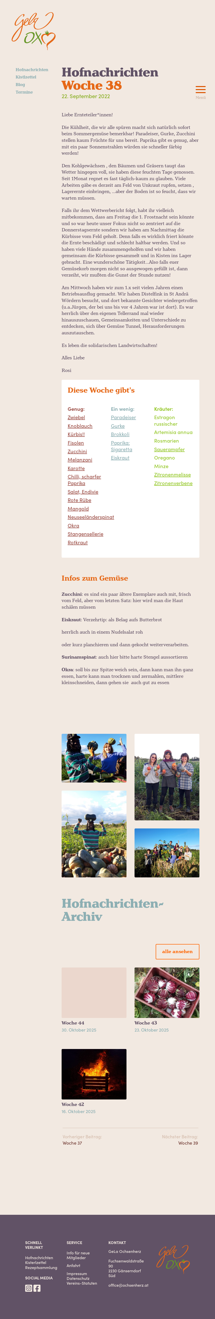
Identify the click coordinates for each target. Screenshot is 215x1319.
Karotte (76, 467)
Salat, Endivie (83, 491)
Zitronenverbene (173, 482)
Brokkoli (120, 433)
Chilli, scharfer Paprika (84, 479)
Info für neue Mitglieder (78, 1255)
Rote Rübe (79, 499)
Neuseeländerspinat (91, 516)
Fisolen (76, 442)
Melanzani (80, 459)
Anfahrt (73, 1265)
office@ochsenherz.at (128, 1285)
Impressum (77, 1273)
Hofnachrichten (32, 70)
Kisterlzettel (35, 1262)
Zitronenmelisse (172, 474)
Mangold (78, 508)
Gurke (118, 425)
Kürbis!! (76, 433)
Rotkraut (78, 542)
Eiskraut (120, 457)
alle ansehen (177, 951)
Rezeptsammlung (41, 1267)
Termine (24, 92)
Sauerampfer (169, 448)
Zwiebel (76, 416)
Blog (20, 85)
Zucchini (77, 450)
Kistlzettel (26, 77)
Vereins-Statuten (82, 1283)
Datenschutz (78, 1278)
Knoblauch (80, 425)
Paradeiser (123, 416)
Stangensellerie (85, 533)
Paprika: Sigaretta (121, 445)
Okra (73, 525)
